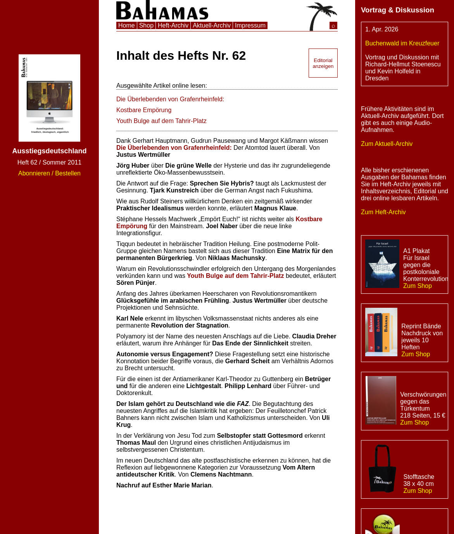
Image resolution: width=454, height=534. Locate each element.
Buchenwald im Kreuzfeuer (402, 43)
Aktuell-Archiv (212, 25)
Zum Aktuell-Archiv (387, 143)
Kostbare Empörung (143, 110)
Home (126, 25)
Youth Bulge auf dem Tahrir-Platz (161, 121)
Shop (146, 25)
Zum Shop (417, 286)
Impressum (250, 25)
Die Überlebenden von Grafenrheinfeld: (170, 99)
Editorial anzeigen (322, 63)
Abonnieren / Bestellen (49, 173)
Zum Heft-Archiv (383, 212)
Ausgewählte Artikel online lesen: (161, 85)
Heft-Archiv (173, 25)
